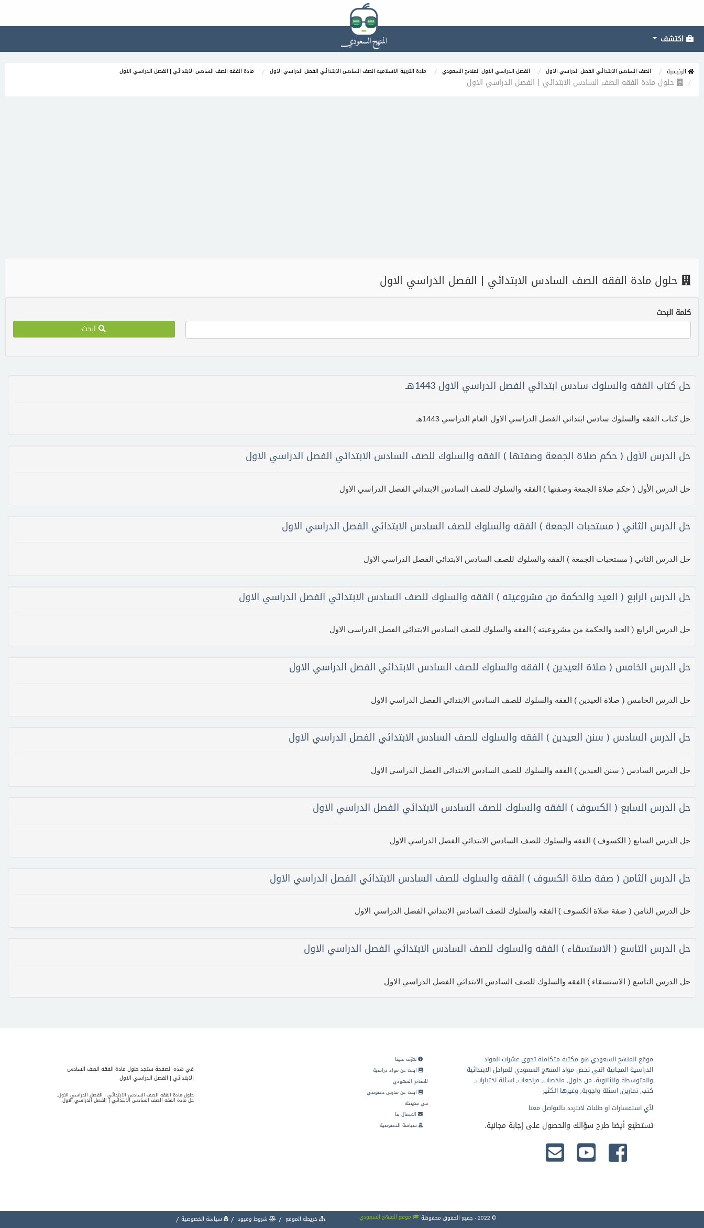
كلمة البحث (673, 313)
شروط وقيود (256, 1219)
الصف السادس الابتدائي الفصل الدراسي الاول (598, 71)
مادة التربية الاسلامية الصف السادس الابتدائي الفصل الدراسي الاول (348, 71)
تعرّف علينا (409, 1059)
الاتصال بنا (409, 1114)
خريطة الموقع (305, 1219)
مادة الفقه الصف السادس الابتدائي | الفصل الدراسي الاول (186, 71)
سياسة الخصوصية (401, 1125)
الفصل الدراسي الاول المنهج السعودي (486, 71)
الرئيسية (680, 72)
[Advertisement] (352, 180)
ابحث (94, 329)
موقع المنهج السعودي (389, 1217)
